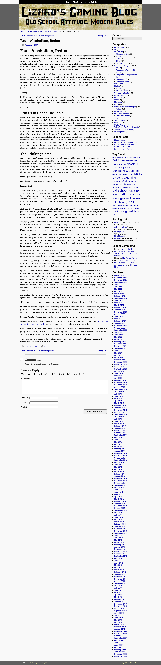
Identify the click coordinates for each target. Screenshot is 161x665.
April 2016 (118, 469)
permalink (47, 346)
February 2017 (120, 449)
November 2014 (120, 506)
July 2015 (118, 490)
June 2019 (118, 396)
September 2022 (120, 330)
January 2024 (119, 309)
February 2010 (120, 627)
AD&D (118, 68)
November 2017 (120, 430)
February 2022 (120, 342)
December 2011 (120, 576)
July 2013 (118, 535)
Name (24, 400)
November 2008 (120, 656)
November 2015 (120, 481)
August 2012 (119, 558)
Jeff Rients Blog (120, 227)
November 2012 (120, 551)
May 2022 (118, 337)
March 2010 (119, 624)
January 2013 (119, 547)
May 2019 (118, 399)
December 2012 (120, 549)
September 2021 (120, 348)
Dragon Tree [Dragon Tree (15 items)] (133, 168)
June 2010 (118, 618)
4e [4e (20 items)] (113, 157)
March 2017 (119, 446)
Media (116, 100)
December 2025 (120, 278)
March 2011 (119, 597)
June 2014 (118, 517)
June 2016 (118, 465)
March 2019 (119, 403)
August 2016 (119, 462)
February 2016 (120, 474)
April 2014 (118, 519)
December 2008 (120, 654)
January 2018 (119, 428)
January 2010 (119, 629)
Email (24, 405)
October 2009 (119, 636)
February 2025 (120, 296)
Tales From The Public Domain (126, 127)
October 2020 (119, 367)
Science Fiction (122, 63)
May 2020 (118, 376)
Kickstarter (118, 97)
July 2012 (118, 560)
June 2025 (118, 287)
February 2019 (120, 405)
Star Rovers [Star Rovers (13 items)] (127, 208)
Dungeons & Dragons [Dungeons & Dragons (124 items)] (125, 170)
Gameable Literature (122, 93)
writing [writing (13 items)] (114, 214)
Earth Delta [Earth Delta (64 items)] (136, 174)
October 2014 (119, 508)
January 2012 (119, 574)
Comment (26, 378)
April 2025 (118, 291)
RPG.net (117, 238)
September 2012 (120, 556)
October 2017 (119, 433)
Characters (118, 52)
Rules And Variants (35, 31)
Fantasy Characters (123, 56)
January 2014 (119, 526)
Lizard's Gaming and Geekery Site (37, 663)
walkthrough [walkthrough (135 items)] (120, 211)
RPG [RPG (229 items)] (131, 202)
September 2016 (120, 460)
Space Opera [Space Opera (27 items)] (117, 208)
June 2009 (118, 645)
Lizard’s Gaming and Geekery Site (53, 11)
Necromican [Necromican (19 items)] (133, 187)
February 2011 (120, 599)
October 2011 (119, 581)
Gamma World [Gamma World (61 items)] (120, 181)
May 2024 (118, 303)
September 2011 (120, 583)
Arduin (83, 2)
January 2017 (119, 451)
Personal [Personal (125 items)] (129, 194)
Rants (116, 104)
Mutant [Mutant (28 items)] (125, 187)
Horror (118, 59)
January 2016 (119, 476)
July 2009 (118, 643)
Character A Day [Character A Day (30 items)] (119, 164)
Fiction (117, 86)
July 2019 (118, 394)
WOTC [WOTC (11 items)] (137, 212)
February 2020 (120, 380)
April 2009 (118, 647)
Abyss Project (119, 47)
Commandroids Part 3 (123, 147)
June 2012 (118, 563)
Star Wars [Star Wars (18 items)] (135, 208)
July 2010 (118, 615)
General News (119, 95)
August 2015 (119, 488)
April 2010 (118, 622)
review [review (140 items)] (135, 198)
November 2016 (120, 456)
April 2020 (118, 378)
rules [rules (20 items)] (123, 206)
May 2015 (118, 494)
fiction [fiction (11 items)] (124, 178)
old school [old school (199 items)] (119, 190)
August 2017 (119, 437)
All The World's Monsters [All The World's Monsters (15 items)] (132, 157)
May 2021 (118, 353)
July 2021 (118, 351)
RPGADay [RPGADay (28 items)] (116, 206)
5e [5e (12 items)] (115, 157)
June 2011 (118, 590)
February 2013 (120, 545)
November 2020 (120, 364)
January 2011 (119, 602)
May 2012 (118, 565)
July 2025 (118, 284)
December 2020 (120, 362)
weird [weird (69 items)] (132, 211)
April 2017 (118, 444)
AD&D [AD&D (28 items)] (121, 157)
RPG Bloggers (119, 236)
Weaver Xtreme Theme (132, 663)
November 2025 (120, 280)
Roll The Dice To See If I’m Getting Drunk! (37, 36)
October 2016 (119, 458)
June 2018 (118, 421)
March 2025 (119, 294)
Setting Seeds (119, 120)
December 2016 (120, 453)
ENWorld (117, 222)
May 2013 (118, 540)
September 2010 (120, 611)
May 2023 (118, 319)
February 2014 (120, 524)
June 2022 (118, 335)
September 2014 (120, 510)
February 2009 (120, 650)
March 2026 (119, 275)
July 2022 (118, 332)
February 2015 (120, 501)
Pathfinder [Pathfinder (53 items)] (133, 190)
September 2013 (120, 533)
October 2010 (119, 608)
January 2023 (119, 323)
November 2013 (120, 531)
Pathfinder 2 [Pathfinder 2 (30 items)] (117, 195)
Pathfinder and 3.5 (123, 82)
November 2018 (120, 410)
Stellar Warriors (120, 125)
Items (118, 118)
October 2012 (119, 554)
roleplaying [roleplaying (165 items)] (119, 202)
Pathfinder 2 (121, 79)
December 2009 (120, 631)
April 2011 (118, 595)
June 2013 (118, 538)
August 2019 (119, 392)
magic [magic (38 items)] (115, 184)
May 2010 (118, 620)
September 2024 (120, 298)
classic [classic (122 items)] (130, 164)
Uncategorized (120, 132)
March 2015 (119, 499)
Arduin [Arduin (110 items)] (116, 160)
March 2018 (119, 424)
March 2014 (119, 522)
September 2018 (120, 414)
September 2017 (120, 435)
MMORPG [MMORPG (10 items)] (132, 184)
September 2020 (120, 369)
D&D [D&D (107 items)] (138, 164)
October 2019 (119, 387)
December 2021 (120, 344)
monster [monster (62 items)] (117, 187)
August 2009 (119, 640)
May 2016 (118, 467)
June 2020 (118, 373)
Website (25, 410)
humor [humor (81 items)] (132, 181)
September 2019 (120, 389)
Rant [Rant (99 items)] (128, 198)
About (75, 2)
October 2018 (119, 412)
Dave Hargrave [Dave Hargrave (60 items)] (120, 167)
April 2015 (118, 497)
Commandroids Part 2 (123, 149)
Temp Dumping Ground (123, 129)
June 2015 (118, 492)
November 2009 (120, 634)
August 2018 (119, 417)
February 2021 (120, 360)
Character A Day (122, 54)
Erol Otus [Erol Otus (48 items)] (117, 177)
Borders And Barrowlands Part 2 (126, 142)
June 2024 (118, 300)
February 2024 (120, 307)
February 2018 (120, 426)
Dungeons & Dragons (122, 66)
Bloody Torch (119, 140)
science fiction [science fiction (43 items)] (132, 205)
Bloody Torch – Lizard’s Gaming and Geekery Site (127, 252)
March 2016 (119, 472)
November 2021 (120, 346)
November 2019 (120, 385)
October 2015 (119, 483)
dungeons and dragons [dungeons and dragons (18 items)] (120, 174)
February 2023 (120, 321)
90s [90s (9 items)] (118, 157)
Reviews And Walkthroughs (125, 107)
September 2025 (120, 282)
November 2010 (120, 606)
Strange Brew (104, 36)
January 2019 (119, 408)
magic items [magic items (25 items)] (124, 184)
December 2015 (120, 478)
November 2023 (120, 312)
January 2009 (119, 652)
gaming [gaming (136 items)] (131, 177)
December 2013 (120, 529)
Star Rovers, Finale (129, 258)
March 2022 (119, 339)
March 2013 (119, 542)
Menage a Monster (121, 232)
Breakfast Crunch (51, 31)
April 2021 (118, 355)
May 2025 (118, 289)
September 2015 (120, 485)
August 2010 (119, 613)
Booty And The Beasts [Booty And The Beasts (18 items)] (129, 161)
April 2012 (118, 567)
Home (68, 2)
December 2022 (120, 325)
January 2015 (119, 504)
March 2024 (119, 305)
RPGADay (118, 111)
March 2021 (119, 358)
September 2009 (120, 638)
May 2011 (118, 592)
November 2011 (120, 579)
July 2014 (118, 515)
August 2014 (119, 513)
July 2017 (118, 440)
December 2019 (120, 383)
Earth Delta (93, 2)
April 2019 (118, 401)
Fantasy (119, 88)
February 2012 (120, 572)
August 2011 (119, 586)
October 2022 (119, 328)
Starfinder (118, 123)
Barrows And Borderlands (124, 144)
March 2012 (119, 570)
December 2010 (120, 604)
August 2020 (119, 371)
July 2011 (118, 588)
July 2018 (118, 419)
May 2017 (118, 442)
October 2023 (119, 314)
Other (118, 61)
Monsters (118, 102)
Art (115, 50)
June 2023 (118, 316)
